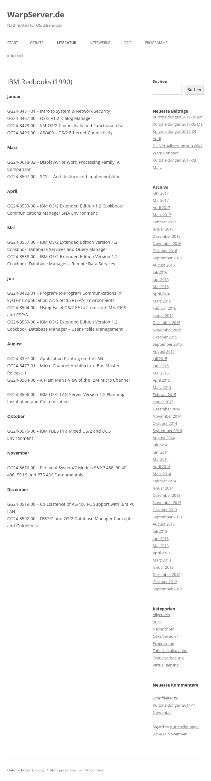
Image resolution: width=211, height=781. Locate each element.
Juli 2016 (160, 272)
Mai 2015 (161, 373)
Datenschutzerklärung (25, 770)
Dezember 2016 (166, 236)
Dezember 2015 (166, 322)
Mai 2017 (161, 200)
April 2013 (161, 553)
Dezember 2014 (166, 409)
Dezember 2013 (166, 495)
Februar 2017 (164, 222)
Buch (157, 622)
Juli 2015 (160, 358)
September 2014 (167, 430)
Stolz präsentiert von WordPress (77, 770)
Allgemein (161, 614)
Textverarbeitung (168, 657)
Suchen (160, 81)
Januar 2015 (163, 401)
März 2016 (162, 301)
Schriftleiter (163, 698)
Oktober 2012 (165, 581)
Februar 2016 (164, 308)
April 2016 (161, 294)
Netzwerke (100, 42)
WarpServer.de (35, 14)
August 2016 (164, 265)
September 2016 (167, 258)
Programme (156, 42)
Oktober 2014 (165, 423)
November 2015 (167, 329)
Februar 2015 (164, 394)
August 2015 (164, 351)
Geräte (37, 42)
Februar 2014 (164, 481)
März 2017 (162, 214)
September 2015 (167, 344)
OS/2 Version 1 (166, 636)
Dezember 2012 (166, 574)
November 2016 (167, 243)
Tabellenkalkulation (170, 650)
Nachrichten (164, 629)
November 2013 (167, 502)
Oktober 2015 (165, 337)
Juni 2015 (161, 365)
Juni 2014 (161, 452)
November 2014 (167, 416)
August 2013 (164, 524)
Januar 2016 (163, 315)
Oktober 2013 (165, 509)
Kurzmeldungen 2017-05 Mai (178, 124)
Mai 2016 (161, 286)
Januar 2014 (163, 488)
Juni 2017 (161, 193)
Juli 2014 (160, 445)
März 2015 (162, 387)
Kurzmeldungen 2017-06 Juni (178, 117)
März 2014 (162, 473)
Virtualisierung (166, 665)
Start (12, 42)
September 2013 (167, 517)
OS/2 (128, 42)
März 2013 (162, 560)
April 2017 (161, 207)
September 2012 (167, 589)
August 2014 (164, 437)
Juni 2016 (161, 279)
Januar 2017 (163, 229)
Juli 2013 (160, 531)
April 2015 (161, 380)
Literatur (66, 42)
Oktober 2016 (165, 250)
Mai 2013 (161, 545)
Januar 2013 (163, 567)
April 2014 (161, 466)
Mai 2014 (161, 459)
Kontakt (15, 55)
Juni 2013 (161, 538)
